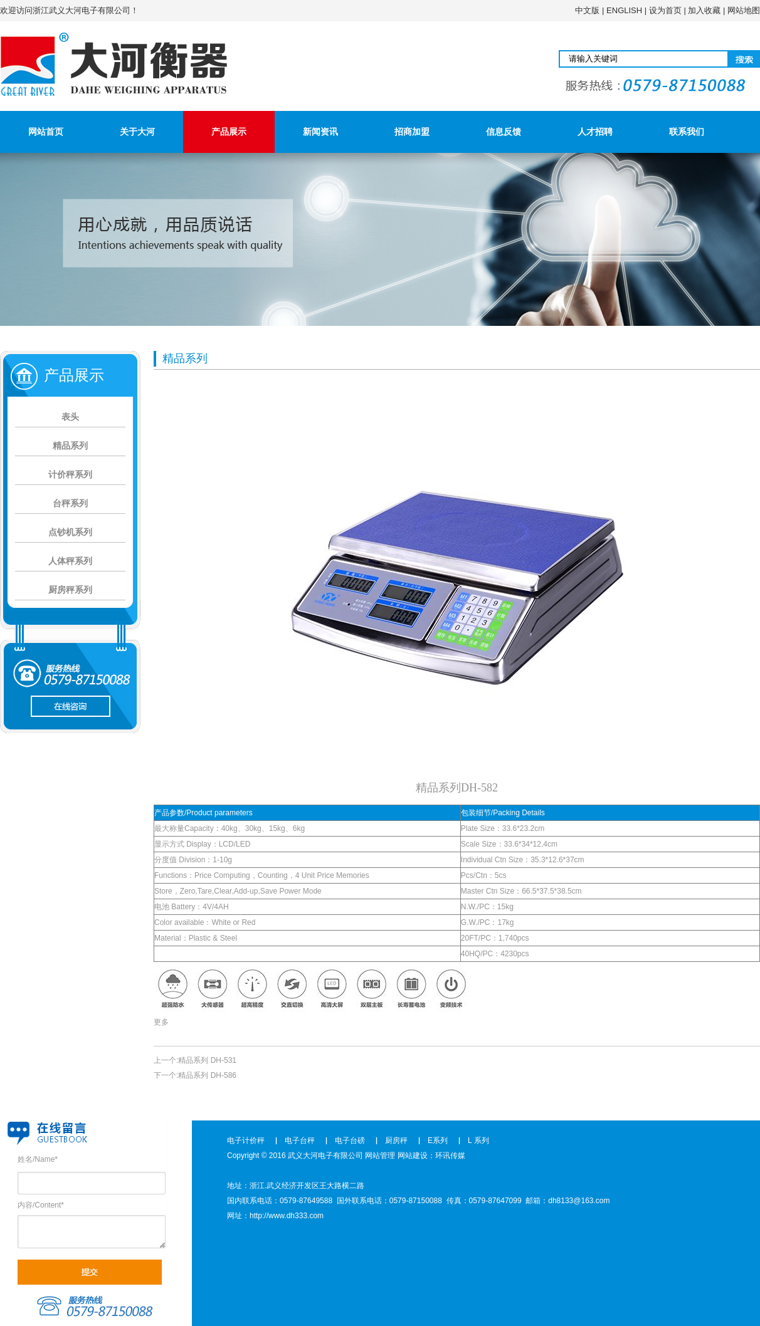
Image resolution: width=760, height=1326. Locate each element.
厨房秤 (396, 1140)
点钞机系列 (70, 532)
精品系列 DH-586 (207, 1075)
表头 (70, 417)
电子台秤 (300, 1140)
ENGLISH (624, 10)
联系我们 (686, 132)
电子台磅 (350, 1140)
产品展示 (228, 132)
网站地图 (743, 10)
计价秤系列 (70, 474)
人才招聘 (595, 132)
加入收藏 (704, 10)
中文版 (587, 10)
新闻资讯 (320, 132)
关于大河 (137, 132)
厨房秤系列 (70, 590)
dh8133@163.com (579, 1200)
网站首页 (45, 132)
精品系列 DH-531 (207, 1060)
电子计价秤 (246, 1140)
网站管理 (380, 1155)
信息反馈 (503, 132)
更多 (161, 1022)
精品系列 (70, 446)
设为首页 (665, 10)
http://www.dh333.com (287, 1215)
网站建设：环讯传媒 (431, 1155)
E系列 (438, 1140)
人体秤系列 (70, 561)
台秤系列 (70, 503)
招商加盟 (412, 132)
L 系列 (478, 1140)
